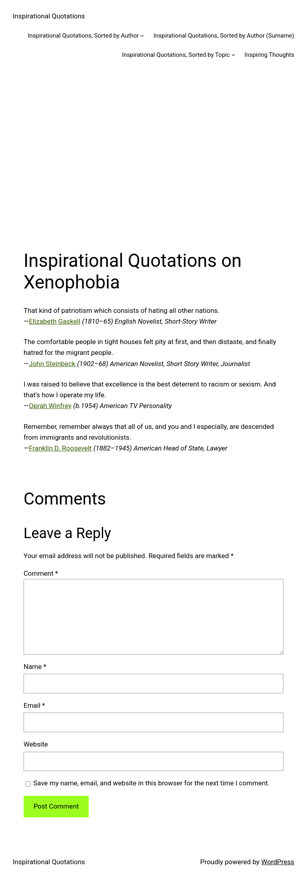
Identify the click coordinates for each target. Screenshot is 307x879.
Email (34, 705)
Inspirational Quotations (49, 16)
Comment (41, 573)
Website (36, 744)
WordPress (277, 862)
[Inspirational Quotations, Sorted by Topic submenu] (233, 54)
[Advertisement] (153, 154)
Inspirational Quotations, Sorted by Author (83, 35)
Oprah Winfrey (50, 406)
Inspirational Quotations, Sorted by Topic (176, 54)
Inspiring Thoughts (269, 54)
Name (35, 667)
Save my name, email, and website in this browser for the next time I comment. (151, 783)
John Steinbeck (52, 364)
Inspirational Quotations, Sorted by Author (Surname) (224, 35)
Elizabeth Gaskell (54, 321)
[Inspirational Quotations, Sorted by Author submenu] (142, 35)
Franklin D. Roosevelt (60, 448)
